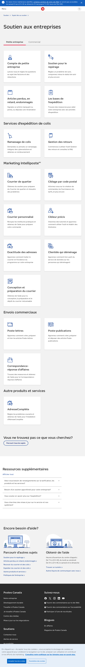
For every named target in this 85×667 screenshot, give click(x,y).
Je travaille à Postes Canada (15, 612)
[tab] (15, 42)
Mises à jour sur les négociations (16, 620)
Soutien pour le (14, 557)
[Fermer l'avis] (81, 2)
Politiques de (14, 575)
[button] (8, 474)
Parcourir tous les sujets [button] (15, 443)
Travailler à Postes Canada (14, 607)
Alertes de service (11, 639)
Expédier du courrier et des (17, 568)
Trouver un (54, 567)
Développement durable (13, 603)
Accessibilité (9, 643)
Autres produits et (15, 571)
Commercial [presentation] (34, 42)
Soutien (6, 15)
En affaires (48, 626)
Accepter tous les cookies (16, 661)
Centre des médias (11, 616)
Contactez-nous (10, 635)
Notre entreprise (10, 598)
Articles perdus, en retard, (20, 561)
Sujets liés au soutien (19, 15)
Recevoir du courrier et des (17, 564)
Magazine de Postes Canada (55, 630)
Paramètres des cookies (37, 661)
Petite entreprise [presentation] (14, 42)
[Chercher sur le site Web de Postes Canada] (79, 9)
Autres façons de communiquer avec (63, 570)
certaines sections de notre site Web (46, 2)
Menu (4, 9)
